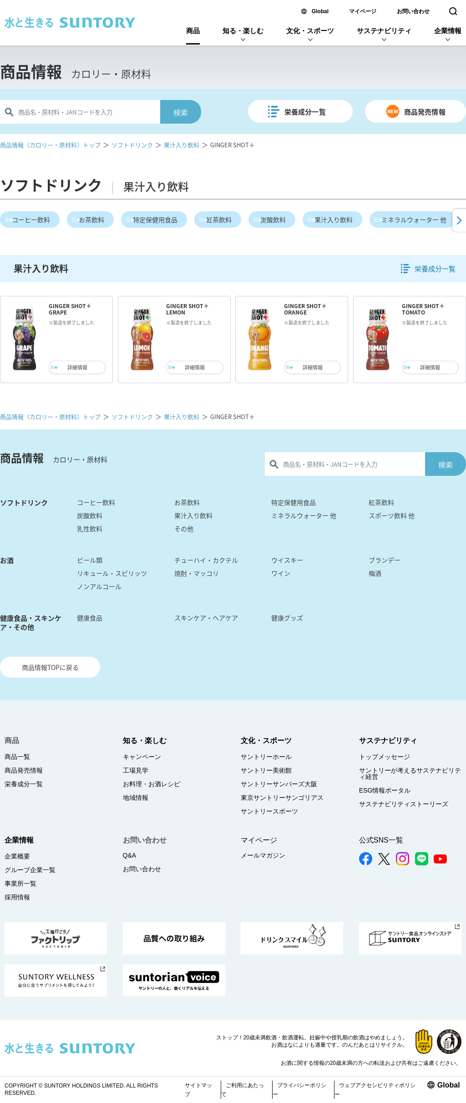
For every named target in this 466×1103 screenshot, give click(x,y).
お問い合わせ (413, 11)
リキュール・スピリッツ (112, 573)
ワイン (280, 573)
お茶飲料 (91, 219)
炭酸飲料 (273, 219)
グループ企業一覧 (30, 869)
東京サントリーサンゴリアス (282, 797)
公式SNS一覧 (381, 840)
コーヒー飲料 (31, 219)
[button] (458, 220)
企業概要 (17, 856)
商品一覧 (17, 756)
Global (320, 11)
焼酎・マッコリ (196, 573)
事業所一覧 (20, 883)
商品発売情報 (425, 112)
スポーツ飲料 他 (392, 515)
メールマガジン (263, 855)
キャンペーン (142, 756)
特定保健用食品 (155, 219)
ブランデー (384, 559)
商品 (193, 31)
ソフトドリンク (132, 144)
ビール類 (89, 559)
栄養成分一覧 (305, 112)
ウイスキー (287, 559)
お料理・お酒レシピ (151, 784)
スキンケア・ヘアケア (206, 617)
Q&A (130, 855)
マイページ (362, 11)
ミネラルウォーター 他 (413, 219)
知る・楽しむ (243, 31)
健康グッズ (287, 617)
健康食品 (89, 617)
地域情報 (135, 797)
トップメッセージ (384, 756)
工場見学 (135, 770)
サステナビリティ (384, 31)
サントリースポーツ (269, 811)
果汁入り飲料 (181, 144)
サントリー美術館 (266, 770)
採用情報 (17, 897)
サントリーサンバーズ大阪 (279, 784)
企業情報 (447, 31)
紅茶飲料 (219, 219)
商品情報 (31, 71)
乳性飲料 (89, 528)
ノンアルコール (99, 586)
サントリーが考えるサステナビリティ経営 (410, 773)
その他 (183, 528)
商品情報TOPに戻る (50, 667)
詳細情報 (77, 367)
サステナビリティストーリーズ (403, 804)
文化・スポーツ (310, 31)
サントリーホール (266, 756)
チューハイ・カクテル (206, 559)
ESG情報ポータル (385, 790)
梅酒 (375, 573)
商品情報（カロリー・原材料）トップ (50, 144)
